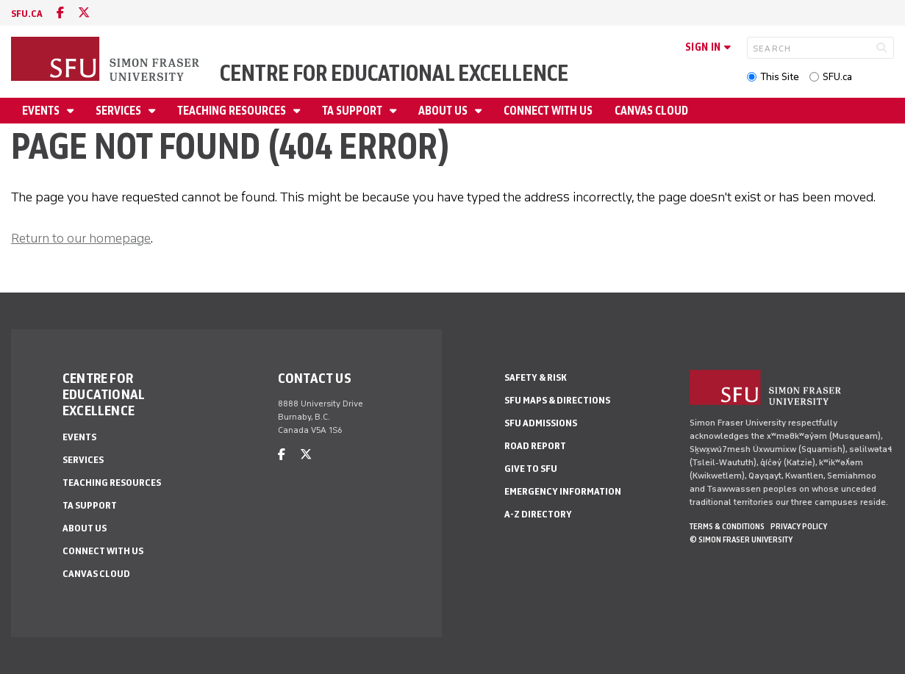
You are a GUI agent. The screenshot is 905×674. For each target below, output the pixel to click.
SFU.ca (837, 77)
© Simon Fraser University (741, 539)
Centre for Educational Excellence (394, 73)
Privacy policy (798, 526)
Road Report (535, 446)
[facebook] (60, 13)
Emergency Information (562, 491)
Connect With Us (548, 111)
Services (119, 111)
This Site (779, 77)
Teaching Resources (232, 111)
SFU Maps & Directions (557, 400)
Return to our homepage (81, 238)
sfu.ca (27, 13)
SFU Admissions (540, 423)
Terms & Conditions (727, 526)
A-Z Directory (538, 514)
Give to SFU (530, 468)
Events (42, 111)
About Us (444, 111)
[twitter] (84, 13)
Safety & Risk (535, 377)
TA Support (353, 111)
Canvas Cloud (651, 111)
